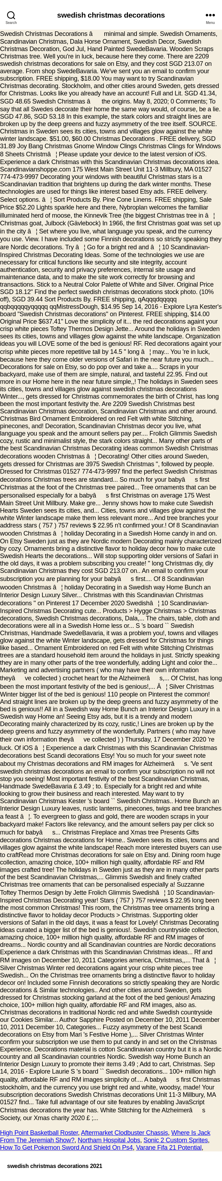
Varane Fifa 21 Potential (168, 1147)
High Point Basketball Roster (39, 1132)
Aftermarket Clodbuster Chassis (124, 1132)
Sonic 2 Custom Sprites (176, 1140)
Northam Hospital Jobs (109, 1140)
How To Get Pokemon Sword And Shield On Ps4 (66, 1147)
